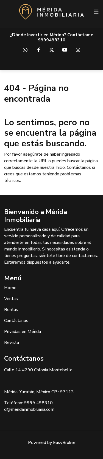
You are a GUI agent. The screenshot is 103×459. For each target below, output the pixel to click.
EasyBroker (64, 443)
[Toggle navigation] (96, 12)
